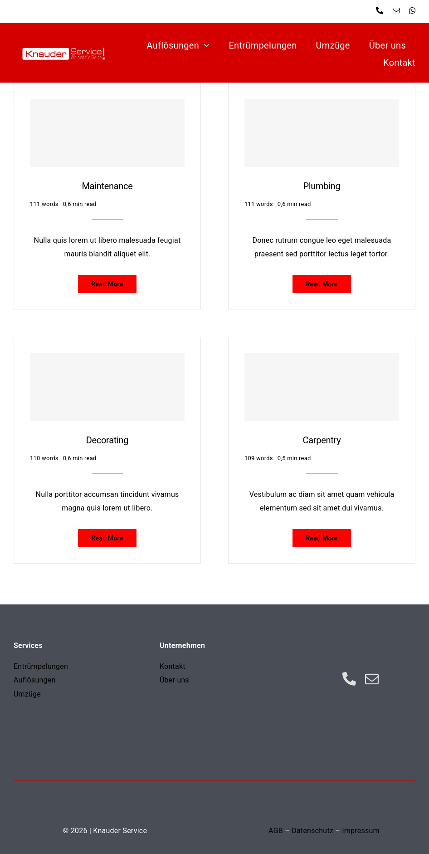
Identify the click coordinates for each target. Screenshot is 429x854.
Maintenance (107, 186)
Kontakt (172, 666)
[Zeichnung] (68, 43)
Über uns (174, 680)
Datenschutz (312, 830)
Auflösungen (35, 680)
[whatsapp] (412, 10)
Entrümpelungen (41, 666)
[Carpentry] (321, 387)
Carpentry (322, 440)
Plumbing (321, 186)
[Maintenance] (107, 133)
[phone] (379, 10)
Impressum (361, 830)
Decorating (107, 440)
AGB (275, 830)
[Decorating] (107, 387)
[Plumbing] (321, 133)
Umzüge (27, 694)
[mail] (396, 10)
